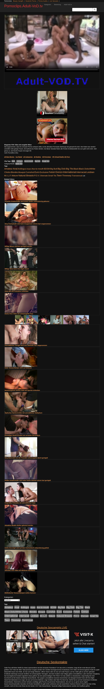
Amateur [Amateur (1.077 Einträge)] (8, 169)
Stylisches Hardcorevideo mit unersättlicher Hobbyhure (23, 413)
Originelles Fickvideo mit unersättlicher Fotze (20, 503)
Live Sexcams (53, 1)
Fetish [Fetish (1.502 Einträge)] (52, 172)
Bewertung (57, 4)
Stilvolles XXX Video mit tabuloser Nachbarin (20, 570)
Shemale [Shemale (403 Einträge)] (44, 176)
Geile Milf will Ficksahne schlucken (16, 291)
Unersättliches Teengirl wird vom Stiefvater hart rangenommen (26, 345)
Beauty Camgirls (18, 1)
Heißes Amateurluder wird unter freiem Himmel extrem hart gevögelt (28, 480)
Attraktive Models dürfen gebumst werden (19, 525)
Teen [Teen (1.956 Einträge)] (59, 175)
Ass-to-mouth (28, 161)
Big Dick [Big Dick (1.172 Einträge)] (61, 168)
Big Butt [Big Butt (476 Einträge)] (53, 169)
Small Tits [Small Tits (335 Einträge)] (52, 176)
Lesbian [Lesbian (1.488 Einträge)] (90, 172)
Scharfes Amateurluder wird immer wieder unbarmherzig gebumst (27, 201)
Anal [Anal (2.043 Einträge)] (15, 168)
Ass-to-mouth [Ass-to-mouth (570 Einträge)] (38, 169)
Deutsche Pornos (30, 1)
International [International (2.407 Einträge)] (69, 172)
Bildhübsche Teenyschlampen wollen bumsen (20, 593)
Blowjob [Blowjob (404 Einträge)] (21, 172)
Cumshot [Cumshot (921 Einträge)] (29, 172)
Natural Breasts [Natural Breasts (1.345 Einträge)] (26, 175)
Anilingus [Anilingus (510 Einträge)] (22, 169)
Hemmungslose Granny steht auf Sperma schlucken (22, 390)
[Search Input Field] (82, 9)
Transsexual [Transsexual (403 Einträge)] (77, 176)
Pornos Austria (43, 1)
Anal (13, 161)
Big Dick (37, 161)
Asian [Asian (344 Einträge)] (28, 169)
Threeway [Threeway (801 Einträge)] (66, 175)
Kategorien (47, 4)
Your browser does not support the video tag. (52, 43)
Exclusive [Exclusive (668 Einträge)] (44, 172)
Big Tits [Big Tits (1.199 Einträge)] (69, 168)
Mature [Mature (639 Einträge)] (15, 175)
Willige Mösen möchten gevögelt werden (18, 246)
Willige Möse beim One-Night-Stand (17, 269)
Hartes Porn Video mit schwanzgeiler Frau (19, 314)
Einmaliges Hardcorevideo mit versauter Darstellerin (22, 435)
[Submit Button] (95, 9)
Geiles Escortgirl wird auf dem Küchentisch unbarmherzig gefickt (27, 548)
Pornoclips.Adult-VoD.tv (23, 6)
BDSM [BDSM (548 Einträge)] (47, 169)
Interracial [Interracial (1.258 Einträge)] (81, 172)
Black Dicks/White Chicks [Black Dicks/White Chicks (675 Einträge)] (16, 612)
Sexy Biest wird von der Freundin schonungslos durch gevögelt (26, 458)
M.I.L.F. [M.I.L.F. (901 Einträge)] (7, 175)
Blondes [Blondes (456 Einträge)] (14, 172)
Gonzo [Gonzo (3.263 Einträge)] (59, 172)
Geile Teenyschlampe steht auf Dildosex (18, 368)
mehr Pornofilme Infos (11, 153)
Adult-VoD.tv (68, 4)
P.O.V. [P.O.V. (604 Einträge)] (37, 175)
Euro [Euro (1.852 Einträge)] (36, 172)
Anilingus (19, 161)
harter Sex (19, 164)
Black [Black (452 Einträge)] (76, 169)
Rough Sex (45, 161)
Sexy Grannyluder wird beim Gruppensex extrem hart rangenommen (28, 224)
